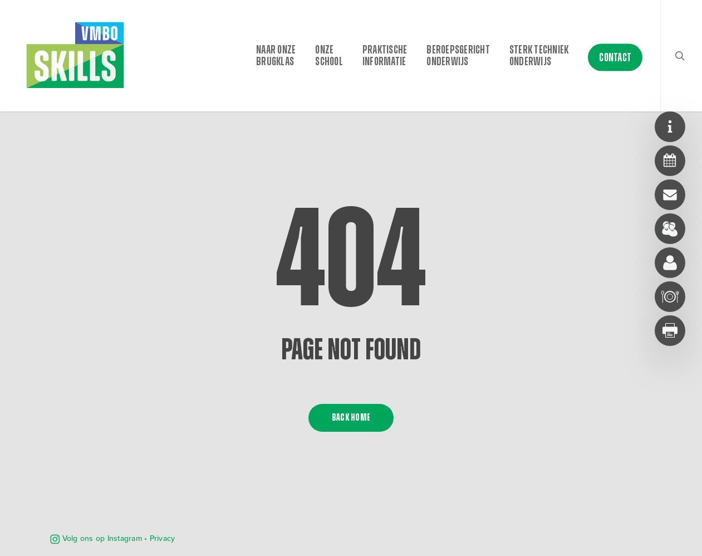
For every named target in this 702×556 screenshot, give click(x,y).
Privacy (162, 538)
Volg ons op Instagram (96, 538)
